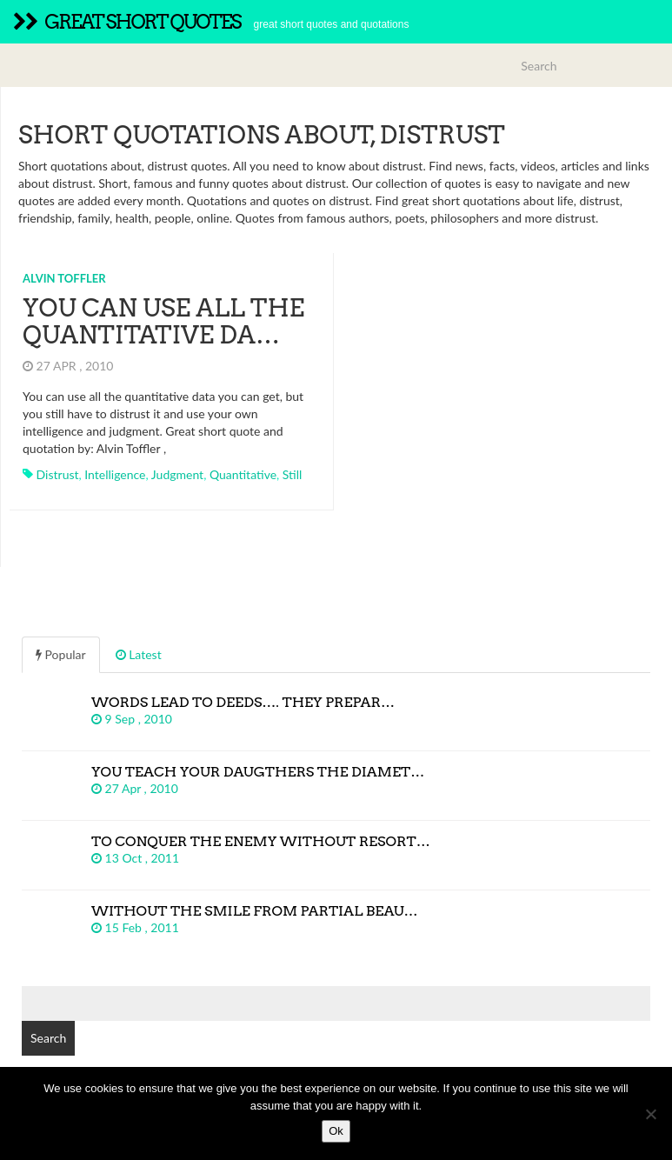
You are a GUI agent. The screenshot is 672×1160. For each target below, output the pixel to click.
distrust (58, 474)
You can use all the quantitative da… (163, 321)
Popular (61, 654)
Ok (336, 1130)
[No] (650, 1114)
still (293, 474)
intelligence (114, 474)
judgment (177, 474)
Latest (139, 654)
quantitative (243, 474)
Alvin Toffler (64, 278)
